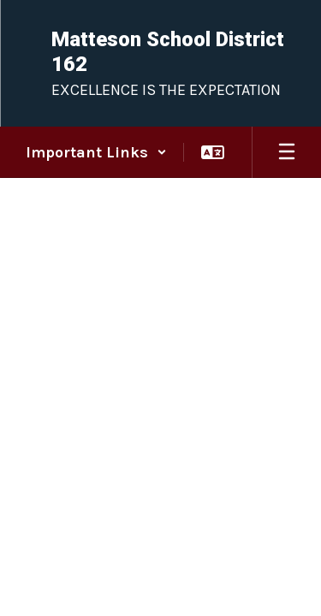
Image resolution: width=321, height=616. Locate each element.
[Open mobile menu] (287, 152)
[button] (96, 152)
